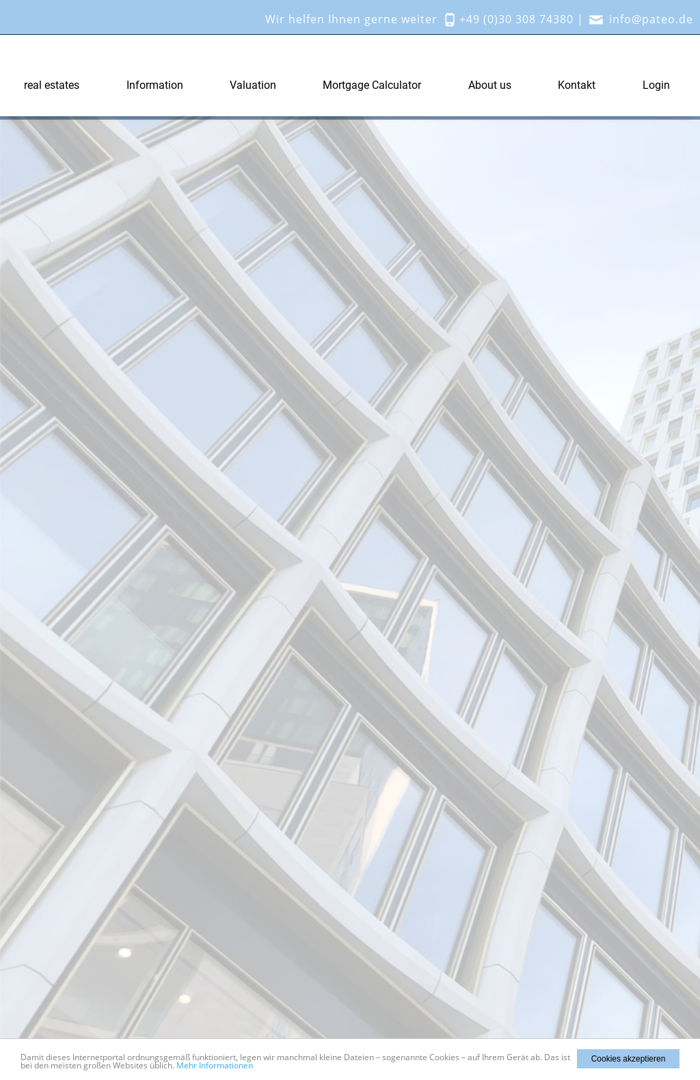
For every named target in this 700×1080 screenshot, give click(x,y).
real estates (51, 85)
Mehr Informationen (214, 1065)
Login (656, 85)
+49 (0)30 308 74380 (516, 19)
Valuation (253, 85)
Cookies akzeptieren (628, 1059)
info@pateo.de (651, 19)
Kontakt (576, 85)
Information (154, 85)
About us (489, 85)
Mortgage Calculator (372, 85)
